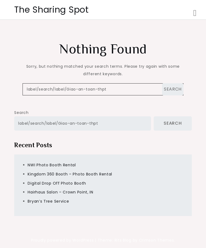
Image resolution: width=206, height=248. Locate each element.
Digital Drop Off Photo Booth (57, 183)
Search (21, 112)
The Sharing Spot (51, 9)
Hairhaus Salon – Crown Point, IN (60, 192)
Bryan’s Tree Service (48, 201)
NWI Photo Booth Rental (52, 165)
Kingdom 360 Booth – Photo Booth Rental (70, 174)
